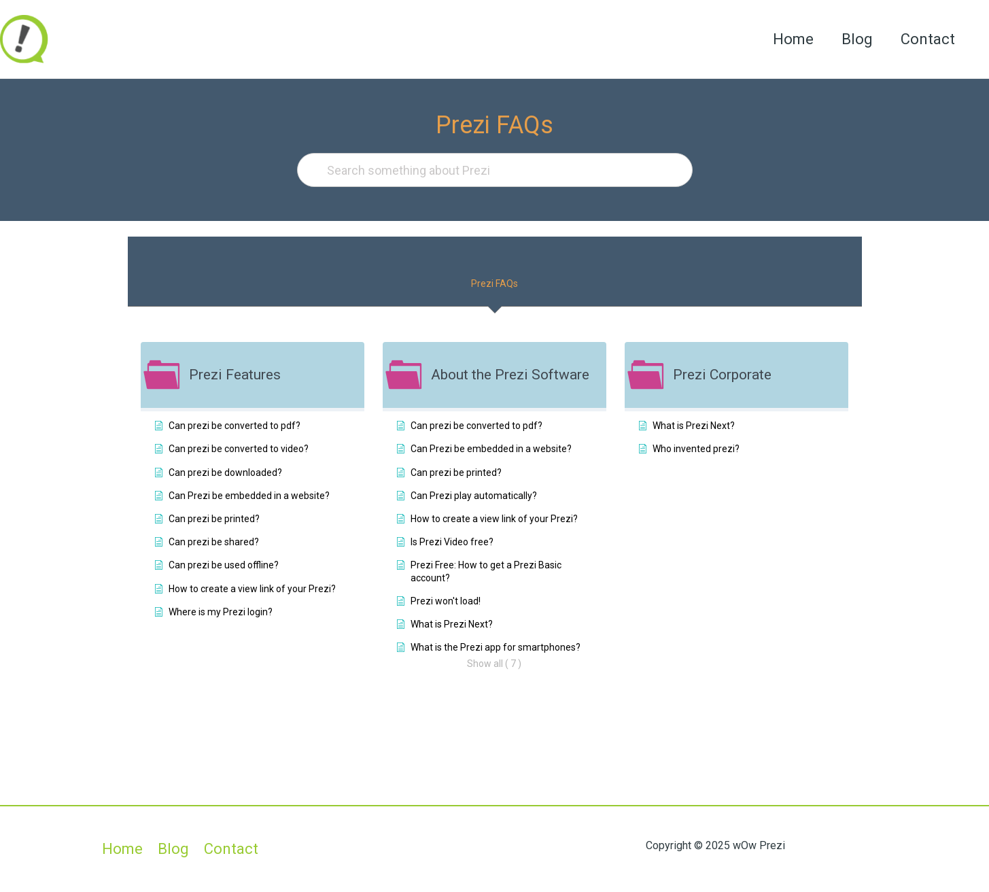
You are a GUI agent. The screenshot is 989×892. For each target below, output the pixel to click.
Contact (926, 39)
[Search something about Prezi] (495, 170)
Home (787, 39)
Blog (853, 39)
